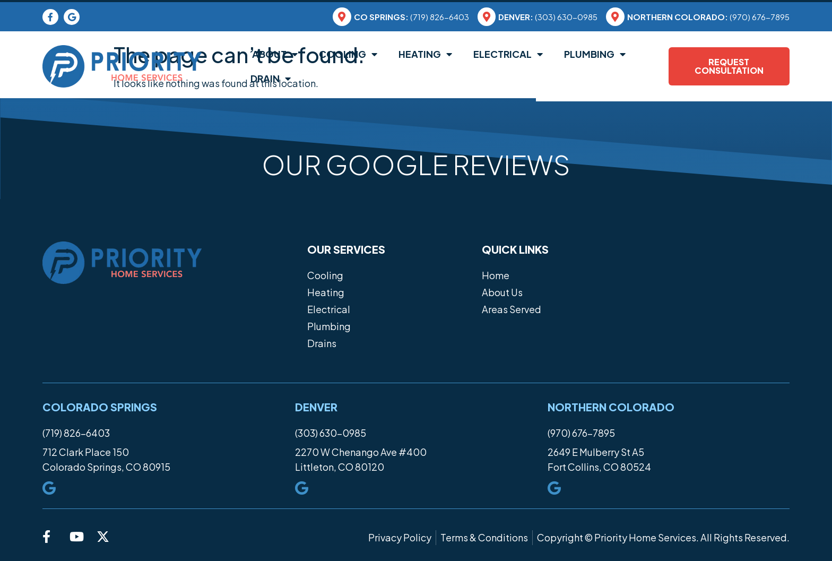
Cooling (348, 54)
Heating (425, 54)
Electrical (508, 54)
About (274, 54)
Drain (270, 78)
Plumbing (595, 54)
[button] (42, 199)
